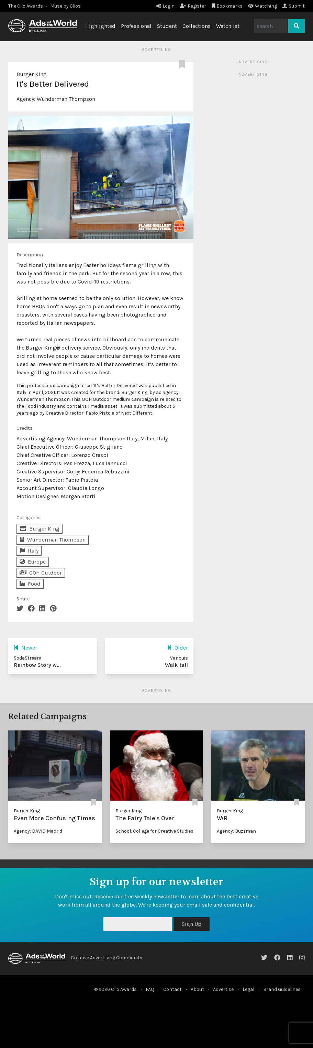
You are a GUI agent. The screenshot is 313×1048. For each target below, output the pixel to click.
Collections (196, 26)
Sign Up (191, 924)
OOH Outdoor (41, 572)
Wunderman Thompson (66, 99)
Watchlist (227, 26)
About (197, 989)
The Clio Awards (25, 6)
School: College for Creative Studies (154, 831)
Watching (262, 6)
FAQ (150, 989)
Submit (293, 6)
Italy (29, 550)
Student (167, 26)
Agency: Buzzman (236, 831)
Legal (248, 989)
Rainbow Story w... (37, 665)
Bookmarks (227, 6)
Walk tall (176, 665)
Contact (172, 989)
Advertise (223, 989)
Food (30, 583)
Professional (136, 26)
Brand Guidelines (282, 989)
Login (165, 6)
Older (177, 647)
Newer (25, 647)
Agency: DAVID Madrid (38, 831)
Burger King (31, 74)
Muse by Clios (65, 6)
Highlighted (100, 26)
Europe (33, 561)
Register (193, 6)
